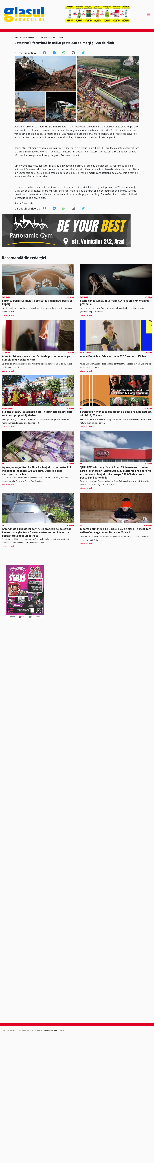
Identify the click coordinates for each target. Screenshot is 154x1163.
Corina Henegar (28, 37)
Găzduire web (48, 1031)
